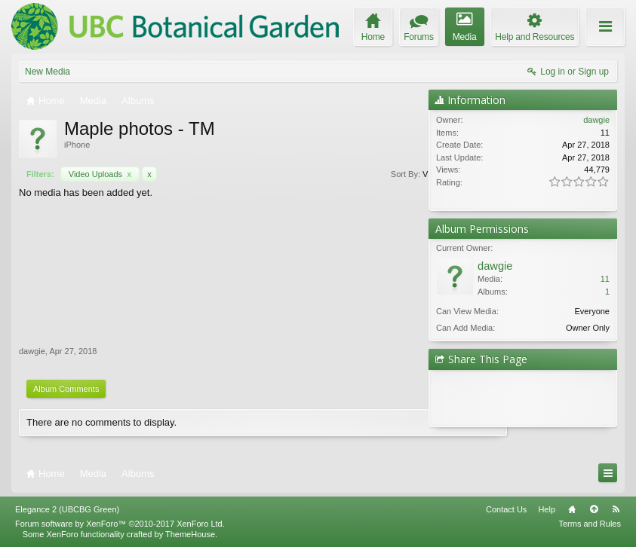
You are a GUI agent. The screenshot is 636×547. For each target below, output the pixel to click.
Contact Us (506, 509)
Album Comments (66, 388)
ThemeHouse (190, 534)
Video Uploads (100, 174)
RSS (615, 509)
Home (572, 509)
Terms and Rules (589, 523)
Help (546, 509)
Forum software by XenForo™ (120, 523)
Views (353, 174)
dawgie (32, 351)
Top (593, 509)
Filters (396, 174)
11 (605, 278)
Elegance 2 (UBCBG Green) (67, 509)
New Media (47, 71)
